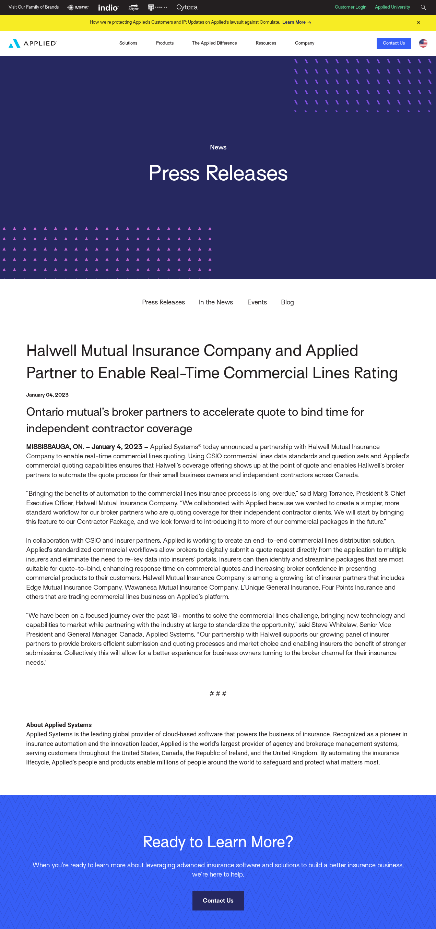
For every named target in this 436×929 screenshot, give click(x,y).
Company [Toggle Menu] (304, 43)
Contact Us (394, 43)
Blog (287, 302)
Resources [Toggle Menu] (266, 43)
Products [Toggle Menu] (165, 43)
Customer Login (350, 7)
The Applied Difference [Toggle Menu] (214, 43)
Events (257, 302)
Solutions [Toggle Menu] (128, 43)
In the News (216, 302)
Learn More (297, 22)
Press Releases (163, 302)
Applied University (392, 7)
